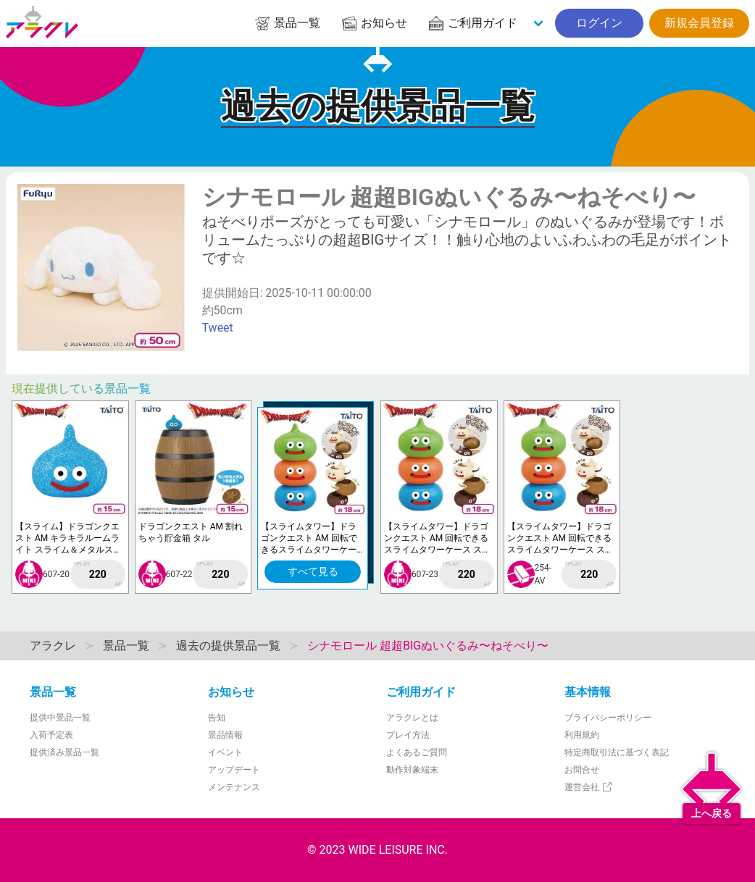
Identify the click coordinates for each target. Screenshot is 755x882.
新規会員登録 (699, 23)
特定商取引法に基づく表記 (616, 752)
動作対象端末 (412, 770)
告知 (216, 718)
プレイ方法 (408, 735)
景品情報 (225, 735)
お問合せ (581, 770)
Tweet (217, 328)
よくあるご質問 (416, 752)
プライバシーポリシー (607, 718)
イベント (225, 752)
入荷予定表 (51, 735)
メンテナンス (234, 787)
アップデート (234, 770)
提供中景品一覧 (60, 718)
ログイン (599, 23)
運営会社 (588, 787)
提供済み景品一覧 (64, 752)
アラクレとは (412, 718)
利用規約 (581, 735)
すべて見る (313, 571)
